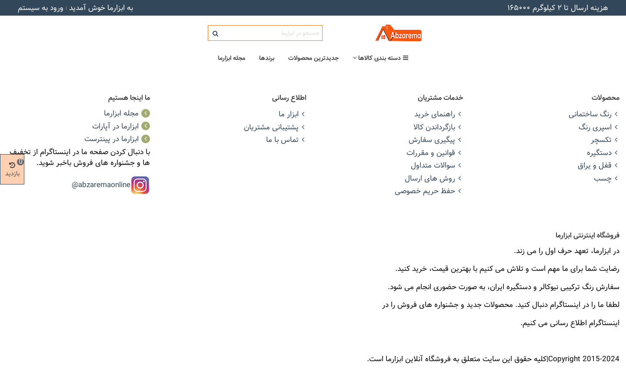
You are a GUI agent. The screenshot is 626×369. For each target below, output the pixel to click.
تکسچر (605, 139)
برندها (266, 58)
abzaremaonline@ (101, 184)
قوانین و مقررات (434, 152)
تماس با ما (286, 139)
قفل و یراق (598, 165)
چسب (606, 178)
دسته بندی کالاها (383, 58)
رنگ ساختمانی (594, 114)
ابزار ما (292, 114)
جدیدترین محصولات (313, 58)
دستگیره (603, 152)
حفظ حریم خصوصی (429, 190)
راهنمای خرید (438, 114)
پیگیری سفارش (436, 139)
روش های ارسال (434, 178)
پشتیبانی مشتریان (275, 127)
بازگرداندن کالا (438, 127)
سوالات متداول (437, 165)
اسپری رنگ (599, 127)
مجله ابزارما (231, 58)
